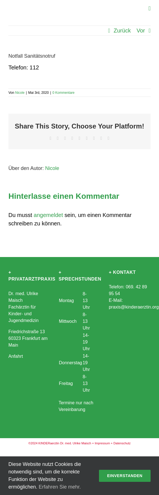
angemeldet (48, 215)
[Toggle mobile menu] (149, 8)
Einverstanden (124, 475)
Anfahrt (15, 356)
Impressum (102, 443)
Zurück (122, 30)
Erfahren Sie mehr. (60, 487)
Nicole (19, 93)
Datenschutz (122, 443)
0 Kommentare (63, 93)
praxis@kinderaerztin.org (134, 307)
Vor (141, 30)
